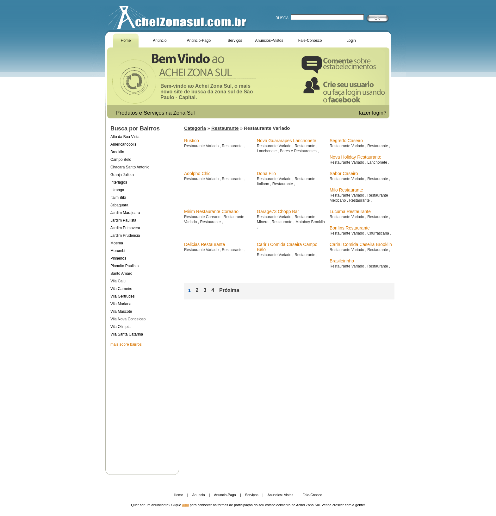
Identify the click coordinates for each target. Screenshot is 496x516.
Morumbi (117, 251)
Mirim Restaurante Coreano (211, 211)
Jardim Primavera (125, 228)
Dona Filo (266, 173)
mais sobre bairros (126, 344)
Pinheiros (118, 258)
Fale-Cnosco (312, 495)
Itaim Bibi (118, 197)
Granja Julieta (122, 175)
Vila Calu (118, 281)
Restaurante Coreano (202, 217)
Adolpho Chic (197, 173)
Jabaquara (119, 205)
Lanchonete (267, 151)
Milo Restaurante (346, 189)
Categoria (195, 128)
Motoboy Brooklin (310, 222)
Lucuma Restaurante (350, 211)
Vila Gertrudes (122, 296)
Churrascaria (378, 233)
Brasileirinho (342, 260)
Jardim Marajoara (125, 213)
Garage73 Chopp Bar (278, 211)
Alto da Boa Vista (125, 137)
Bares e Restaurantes (299, 151)
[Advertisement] (142, 406)
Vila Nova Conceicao (128, 319)
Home (126, 40)
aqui (185, 505)
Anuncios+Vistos (269, 40)
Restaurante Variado (202, 146)
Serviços (234, 40)
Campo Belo (120, 159)
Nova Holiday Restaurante (355, 157)
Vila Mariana (120, 304)
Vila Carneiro (121, 288)
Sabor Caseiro (344, 173)
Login (351, 40)
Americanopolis (123, 144)
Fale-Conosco (310, 40)
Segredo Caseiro (346, 140)
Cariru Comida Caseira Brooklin (361, 244)
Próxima (229, 290)
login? (380, 113)
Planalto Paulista (124, 266)
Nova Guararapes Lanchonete (286, 140)
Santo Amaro (121, 273)
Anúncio (159, 40)
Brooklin (117, 152)
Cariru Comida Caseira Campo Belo (287, 247)
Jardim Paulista (123, 220)
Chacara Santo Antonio (129, 167)
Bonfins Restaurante (350, 227)
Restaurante (225, 128)
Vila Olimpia (120, 326)
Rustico (191, 140)
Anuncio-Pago (225, 495)
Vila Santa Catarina (126, 334)
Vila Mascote (121, 311)
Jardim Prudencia (125, 235)
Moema (116, 243)
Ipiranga (117, 190)
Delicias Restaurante (204, 244)
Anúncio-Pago (199, 40)
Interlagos (118, 182)
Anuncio (198, 495)
